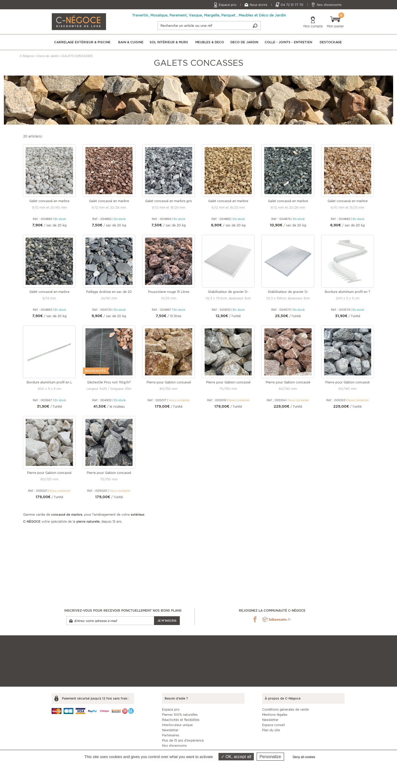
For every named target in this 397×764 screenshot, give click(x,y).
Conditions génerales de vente (285, 709)
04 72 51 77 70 (292, 5)
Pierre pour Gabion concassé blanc (49, 473)
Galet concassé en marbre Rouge (109, 201)
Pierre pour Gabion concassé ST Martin (169, 382)
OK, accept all (236, 756)
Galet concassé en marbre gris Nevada (168, 201)
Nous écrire (258, 5)
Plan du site (271, 730)
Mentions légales (274, 715)
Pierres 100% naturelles (180, 715)
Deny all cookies (304, 757)
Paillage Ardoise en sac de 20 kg (109, 292)
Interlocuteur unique (177, 725)
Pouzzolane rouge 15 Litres (168, 292)
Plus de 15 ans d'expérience (183, 740)
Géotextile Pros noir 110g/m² (109, 382)
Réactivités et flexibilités (180, 720)
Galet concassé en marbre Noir (49, 292)
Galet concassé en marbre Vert (288, 201)
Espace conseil (273, 725)
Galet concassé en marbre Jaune (228, 201)
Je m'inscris (166, 620)
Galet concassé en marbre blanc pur (49, 201)
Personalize (270, 756)
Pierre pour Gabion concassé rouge (288, 382)
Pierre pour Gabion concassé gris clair (228, 382)
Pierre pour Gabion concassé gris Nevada (347, 382)
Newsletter (170, 730)
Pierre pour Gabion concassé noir (109, 473)
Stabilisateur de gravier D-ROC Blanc (228, 292)
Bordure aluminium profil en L (49, 382)
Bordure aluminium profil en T (347, 292)
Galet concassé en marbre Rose (348, 201)
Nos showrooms (329, 5)
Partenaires (170, 735)
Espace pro (227, 5)
